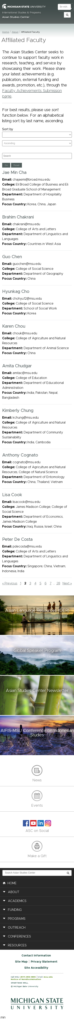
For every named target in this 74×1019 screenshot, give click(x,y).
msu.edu (48, 977)
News (37, 780)
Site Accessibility (36, 968)
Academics (17, 901)
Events (37, 805)
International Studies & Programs (21, 12)
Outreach (16, 927)
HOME (10, 883)
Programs (16, 918)
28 (58, 583)
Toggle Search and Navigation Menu (66, 7)
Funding (15, 909)
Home (5, 32)
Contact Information (36, 955)
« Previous (9, 583)
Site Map (21, 961)
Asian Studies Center (15, 17)
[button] (37, 615)
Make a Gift (37, 856)
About (15, 32)
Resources (17, 945)
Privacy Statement (44, 961)
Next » (67, 583)
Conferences (19, 936)
